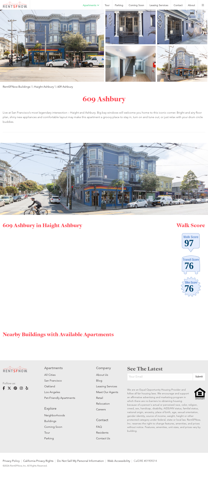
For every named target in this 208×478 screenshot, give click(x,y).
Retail (99, 398)
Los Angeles (52, 392)
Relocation (103, 403)
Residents (102, 432)
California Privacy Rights (38, 461)
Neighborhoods (54, 415)
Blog (99, 380)
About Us (102, 374)
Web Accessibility (118, 461)
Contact (178, 5)
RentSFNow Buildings (16, 86)
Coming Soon (136, 5)
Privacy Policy (11, 461)
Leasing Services (106, 386)
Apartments (91, 5)
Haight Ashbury (44, 86)
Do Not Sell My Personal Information (80, 461)
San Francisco (53, 380)
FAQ (99, 427)
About (191, 5)
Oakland (49, 386)
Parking (119, 5)
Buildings (50, 421)
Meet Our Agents (106, 392)
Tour (107, 5)
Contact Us (103, 438)
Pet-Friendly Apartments (59, 398)
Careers (101, 409)
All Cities (50, 374)
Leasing (159, 5)
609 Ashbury (65, 86)
